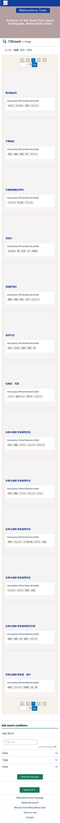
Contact (30, 817)
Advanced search (30, 802)
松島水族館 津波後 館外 (18, 674)
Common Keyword (46, 747)
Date (5, 753)
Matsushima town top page (30, 797)
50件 (22, 50)
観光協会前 (11, 93)
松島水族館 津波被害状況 (18, 432)
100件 (29, 50)
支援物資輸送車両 (15, 190)
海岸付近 (10, 335)
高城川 (9, 238)
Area (5, 766)
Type (5, 759)
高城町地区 (11, 286)
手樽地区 (10, 141)
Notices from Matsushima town (30, 807)
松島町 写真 (12, 383)
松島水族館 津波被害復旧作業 (20, 626)
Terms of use (30, 812)
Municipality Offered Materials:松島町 (23, 101)
